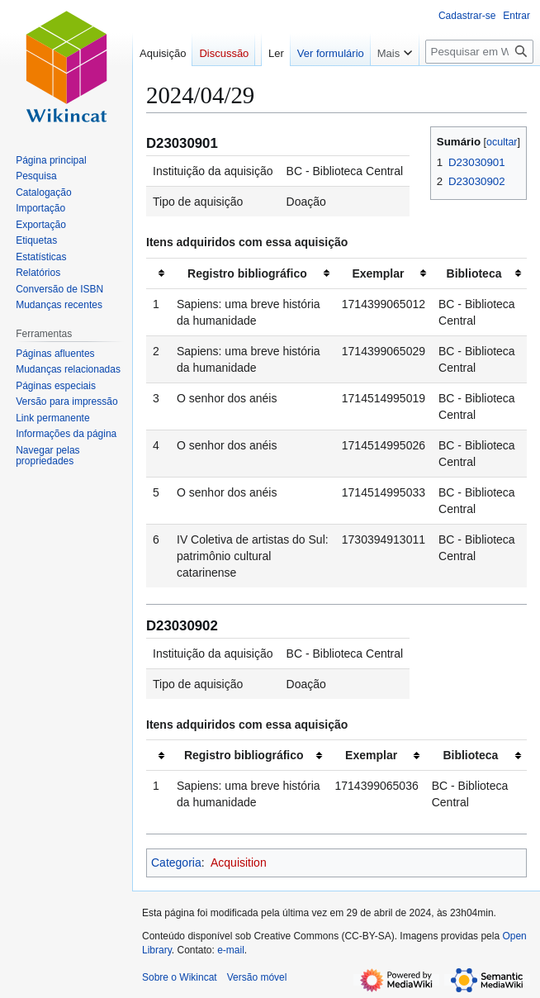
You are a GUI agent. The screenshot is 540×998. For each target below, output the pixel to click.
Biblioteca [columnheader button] (474, 273)
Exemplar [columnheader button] (378, 273)
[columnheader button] (158, 273)
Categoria (176, 862)
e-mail (230, 950)
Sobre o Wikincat (179, 977)
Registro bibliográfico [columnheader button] (247, 273)
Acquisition (239, 862)
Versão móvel (257, 977)
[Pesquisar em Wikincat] (479, 85)
